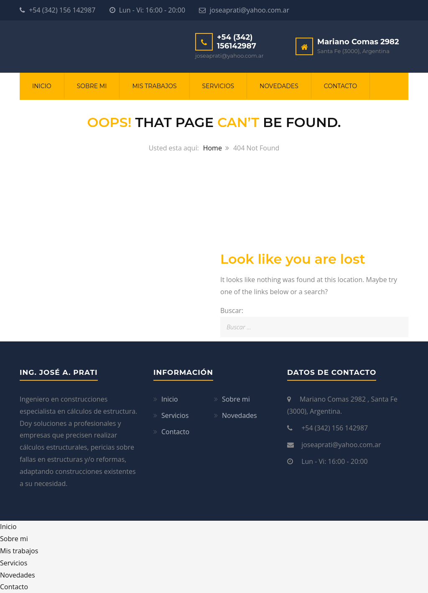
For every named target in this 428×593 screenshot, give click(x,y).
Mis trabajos (154, 86)
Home (212, 148)
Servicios (218, 86)
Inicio (41, 86)
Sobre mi (92, 86)
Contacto (340, 86)
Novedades (279, 86)
